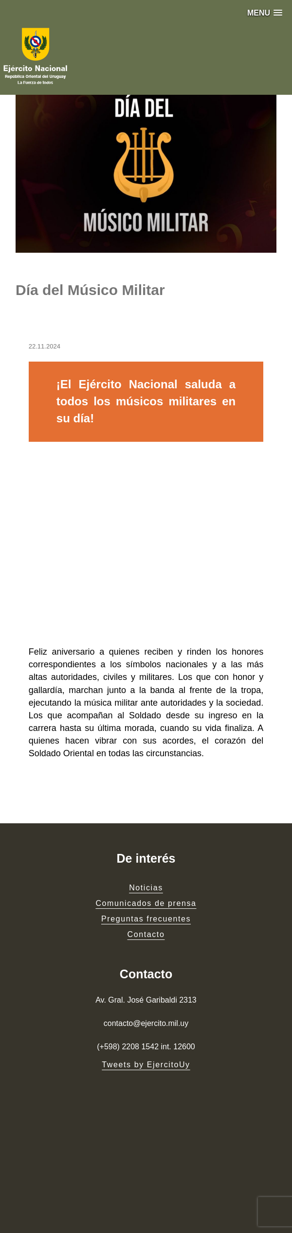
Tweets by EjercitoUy (146, 1064)
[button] (264, 13)
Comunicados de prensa (145, 903)
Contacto (146, 934)
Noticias (146, 888)
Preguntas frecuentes (146, 919)
